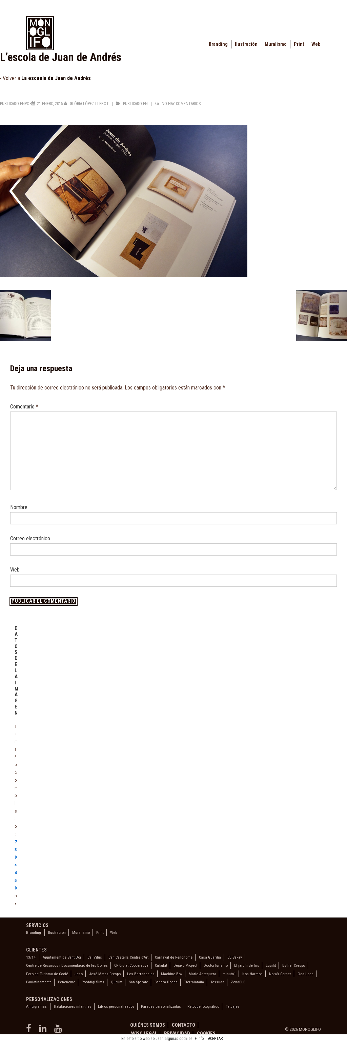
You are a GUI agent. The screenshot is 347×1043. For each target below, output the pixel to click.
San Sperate (138, 982)
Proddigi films (93, 982)
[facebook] (30, 1030)
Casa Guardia (210, 957)
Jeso (79, 973)
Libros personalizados (116, 1006)
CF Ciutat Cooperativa (131, 965)
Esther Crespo (293, 965)
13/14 (31, 957)
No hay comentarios (181, 103)
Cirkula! (161, 965)
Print (299, 44)
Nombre (18, 507)
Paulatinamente (39, 982)
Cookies (206, 1033)
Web (315, 44)
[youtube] (58, 1030)
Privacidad (177, 1033)
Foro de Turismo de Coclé (47, 973)
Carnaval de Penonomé (173, 957)
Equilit (271, 965)
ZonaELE (238, 982)
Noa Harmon (252, 973)
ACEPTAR (215, 1038)
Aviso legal (143, 1033)
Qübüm (116, 982)
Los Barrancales (141, 973)
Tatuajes (233, 1006)
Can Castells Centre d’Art (128, 957)
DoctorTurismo (216, 965)
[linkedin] (44, 1030)
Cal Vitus (94, 957)
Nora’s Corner (280, 973)
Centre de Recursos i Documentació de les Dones (67, 965)
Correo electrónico (30, 538)
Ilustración (246, 44)
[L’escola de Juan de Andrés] (50, 103)
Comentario (24, 406)
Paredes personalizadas (161, 1006)
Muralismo (276, 44)
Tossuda (217, 982)
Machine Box (171, 973)
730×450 (16, 865)
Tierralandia (194, 982)
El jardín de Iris (246, 965)
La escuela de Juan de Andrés (56, 78)
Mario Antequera (202, 973)
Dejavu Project (185, 965)
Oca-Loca (305, 973)
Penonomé (66, 982)
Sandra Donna (166, 982)
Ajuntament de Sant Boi (62, 957)
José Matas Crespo (105, 973)
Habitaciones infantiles (72, 1006)
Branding (218, 44)
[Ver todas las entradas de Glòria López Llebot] (87, 103)
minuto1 (229, 973)
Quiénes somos (147, 1025)
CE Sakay (234, 957)
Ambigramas (36, 1006)
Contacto (183, 1025)
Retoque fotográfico (203, 1006)
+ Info (199, 1038)
